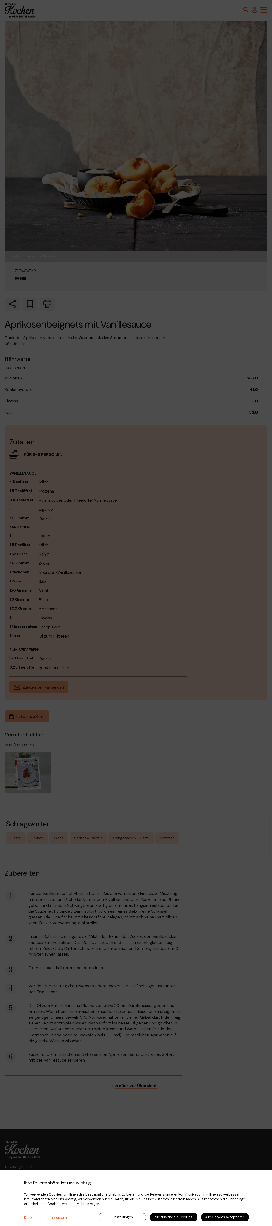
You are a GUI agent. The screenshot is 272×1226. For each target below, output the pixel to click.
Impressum (58, 1217)
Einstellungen (122, 1217)
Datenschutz (34, 1217)
